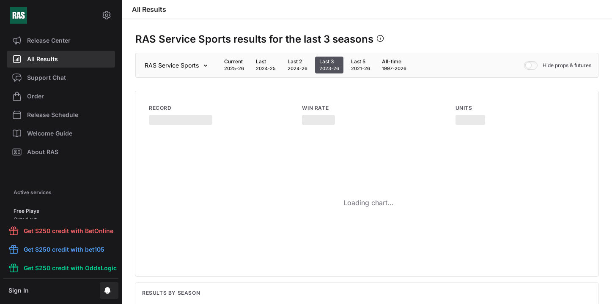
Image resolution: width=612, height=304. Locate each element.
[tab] (234, 65)
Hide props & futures (557, 65)
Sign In (18, 290)
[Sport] (178, 65)
